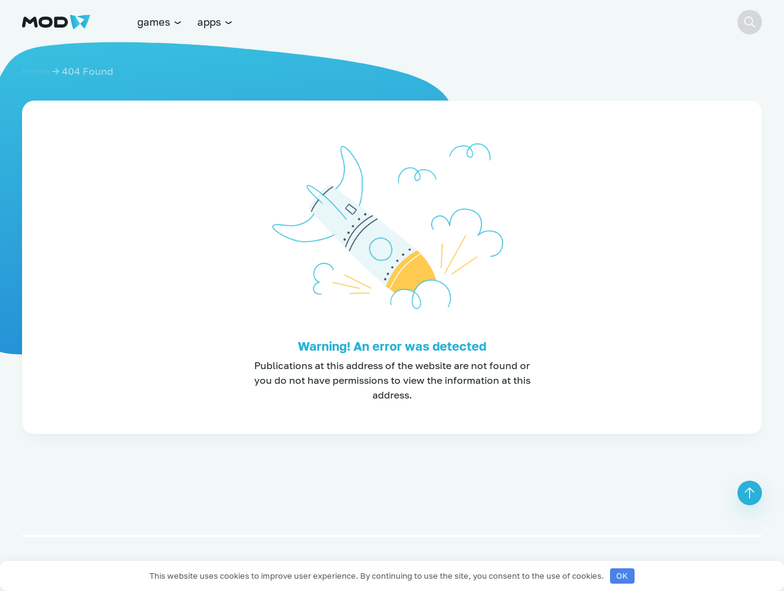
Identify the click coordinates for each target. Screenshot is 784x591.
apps (215, 21)
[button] (749, 22)
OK (622, 576)
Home (36, 71)
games (160, 21)
